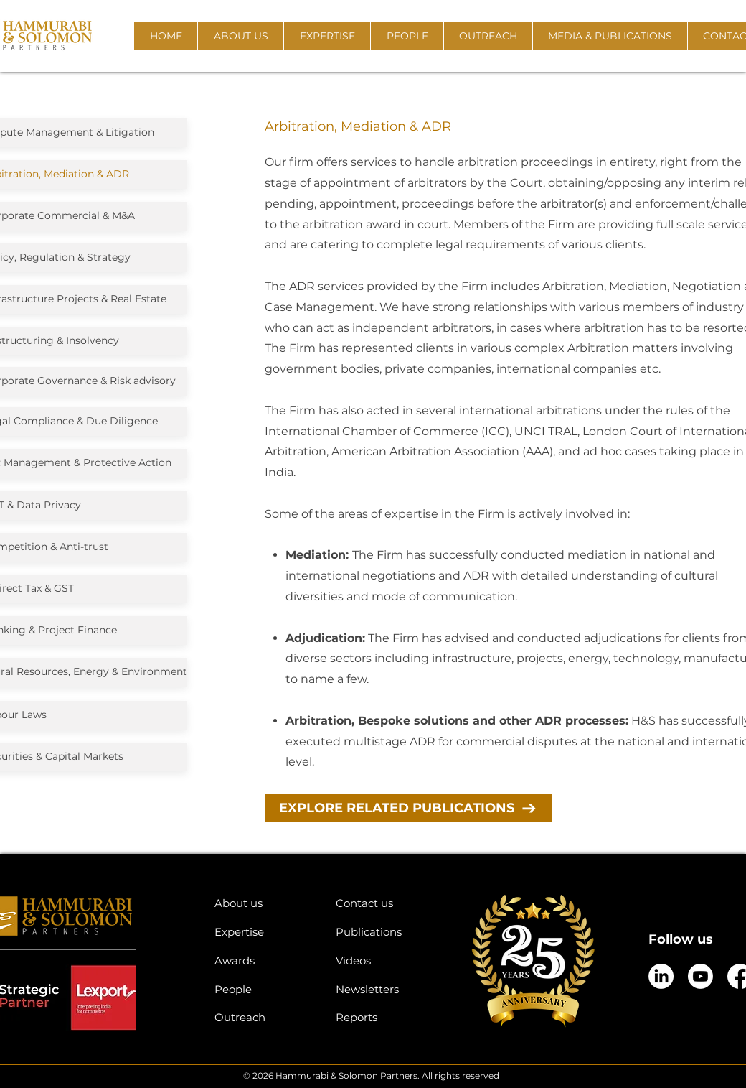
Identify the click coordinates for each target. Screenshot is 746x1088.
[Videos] (386, 960)
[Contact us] (386, 903)
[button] (240, 36)
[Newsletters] (386, 989)
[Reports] (386, 1017)
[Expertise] (264, 931)
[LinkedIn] (661, 976)
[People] (264, 989)
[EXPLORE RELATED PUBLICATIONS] (408, 808)
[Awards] (264, 960)
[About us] (264, 903)
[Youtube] (700, 976)
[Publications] (386, 931)
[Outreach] (264, 1017)
